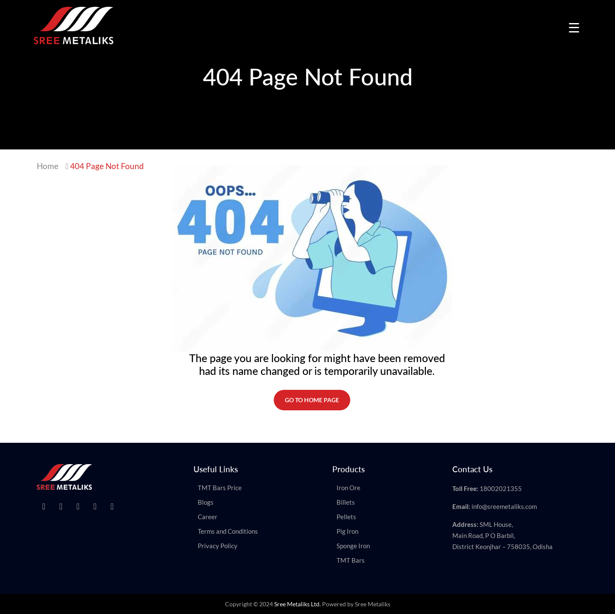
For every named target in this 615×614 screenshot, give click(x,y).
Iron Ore (348, 487)
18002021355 (501, 488)
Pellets (346, 516)
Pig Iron (347, 531)
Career (207, 516)
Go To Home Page (312, 399)
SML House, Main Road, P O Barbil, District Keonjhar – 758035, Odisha (502, 535)
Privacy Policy (217, 546)
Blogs (206, 502)
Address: (465, 524)
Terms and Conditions (228, 531)
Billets (346, 502)
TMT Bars (351, 560)
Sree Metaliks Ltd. (297, 604)
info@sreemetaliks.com (504, 506)
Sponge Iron (353, 546)
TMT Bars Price (220, 487)
